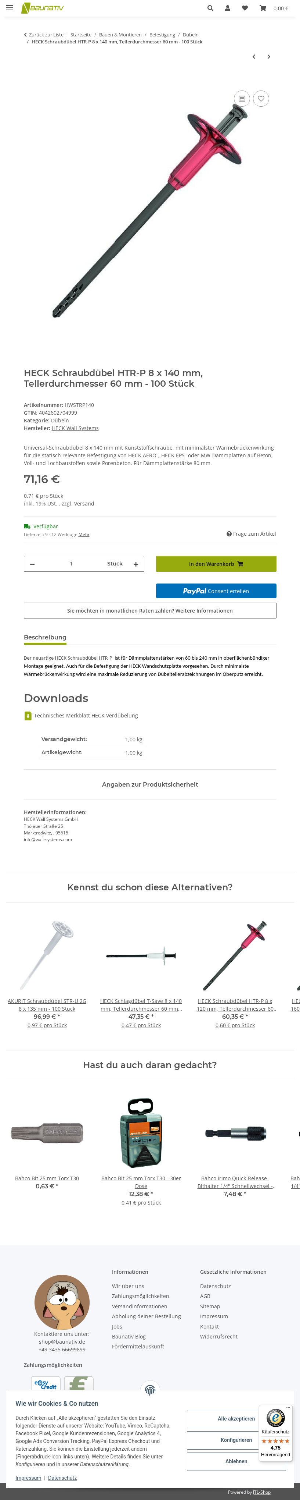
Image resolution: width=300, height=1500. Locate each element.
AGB (205, 1295)
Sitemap (210, 1306)
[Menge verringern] (32, 563)
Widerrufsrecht (219, 1336)
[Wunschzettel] (245, 8)
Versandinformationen (139, 1306)
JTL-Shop (262, 1492)
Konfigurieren (233, 1440)
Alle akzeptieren (233, 1419)
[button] (210, 8)
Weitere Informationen (204, 610)
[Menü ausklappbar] (9, 4)
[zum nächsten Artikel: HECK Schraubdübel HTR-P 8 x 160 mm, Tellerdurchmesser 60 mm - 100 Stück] (268, 56)
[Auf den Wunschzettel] (261, 99)
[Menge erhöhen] (136, 563)
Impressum (31, 1478)
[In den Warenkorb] (30, 81)
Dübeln (60, 420)
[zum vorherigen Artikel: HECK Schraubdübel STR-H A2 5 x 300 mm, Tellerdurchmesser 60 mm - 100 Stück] (253, 56)
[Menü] (288, 1409)
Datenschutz (65, 1478)
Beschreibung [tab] (45, 637)
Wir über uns (128, 1286)
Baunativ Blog (129, 1336)
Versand (84, 503)
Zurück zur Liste (46, 34)
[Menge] (71, 563)
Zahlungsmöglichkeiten (140, 1295)
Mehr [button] (84, 534)
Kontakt (209, 1326)
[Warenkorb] (274, 8)
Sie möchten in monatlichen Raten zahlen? (150, 610)
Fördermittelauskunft (138, 1346)
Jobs (117, 1326)
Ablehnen (234, 1461)
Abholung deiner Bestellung (146, 1316)
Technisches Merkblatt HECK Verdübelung (81, 715)
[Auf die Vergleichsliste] (242, 99)
